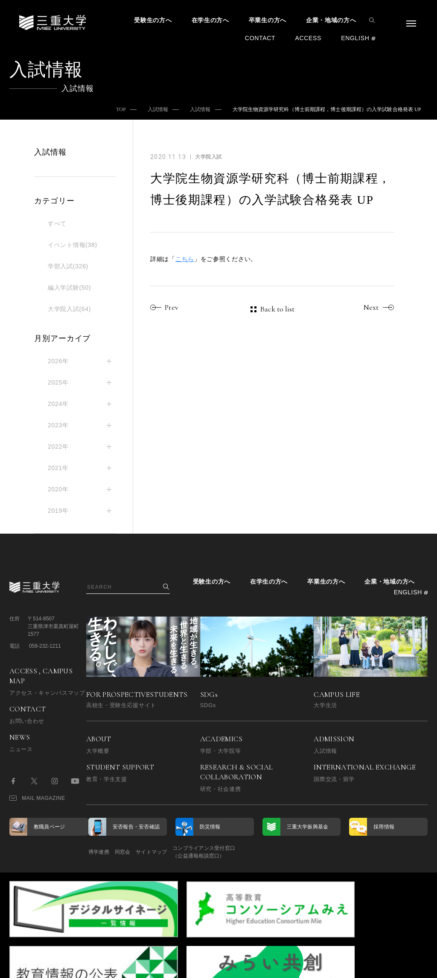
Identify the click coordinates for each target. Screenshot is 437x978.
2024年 (58, 403)
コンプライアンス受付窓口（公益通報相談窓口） (238, 852)
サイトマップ (174, 852)
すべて (57, 223)
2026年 (58, 361)
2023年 (58, 425)
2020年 (58, 489)
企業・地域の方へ (331, 20)
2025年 (58, 382)
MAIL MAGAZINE (37, 798)
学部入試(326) (68, 266)
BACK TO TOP (401, 967)
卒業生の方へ (267, 20)
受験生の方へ (153, 20)
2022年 (58, 446)
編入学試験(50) (69, 287)
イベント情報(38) (72, 244)
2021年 (58, 467)
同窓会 (134, 852)
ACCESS (308, 38)
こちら (184, 259)
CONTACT (260, 38)
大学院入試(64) (69, 308)
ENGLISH (355, 38)
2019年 (58, 510)
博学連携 (98, 852)
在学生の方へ (210, 20)
